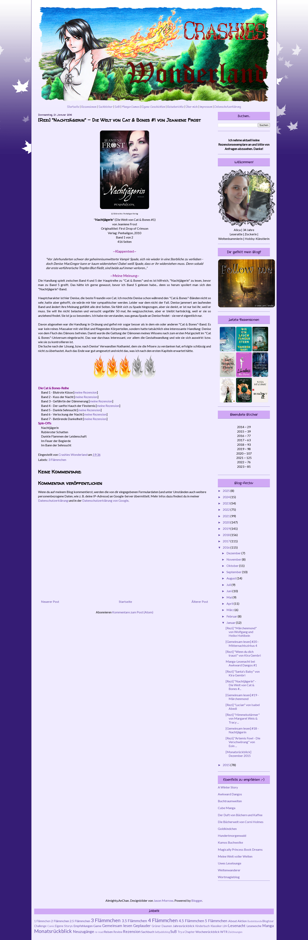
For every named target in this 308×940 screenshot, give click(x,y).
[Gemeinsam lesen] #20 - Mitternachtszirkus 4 (242, 643)
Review (117, 932)
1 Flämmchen (42, 921)
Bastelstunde (255, 921)
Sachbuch (147, 932)
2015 (226, 765)
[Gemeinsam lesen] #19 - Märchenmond (242, 697)
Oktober (232, 565)
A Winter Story (228, 787)
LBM (225, 926)
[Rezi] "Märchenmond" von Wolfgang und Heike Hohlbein (241, 631)
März (230, 610)
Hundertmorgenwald (232, 835)
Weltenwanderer (229, 870)
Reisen (108, 932)
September (234, 572)
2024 (226, 497)
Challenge (40, 926)
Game (97, 926)
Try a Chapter (186, 932)
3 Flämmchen (57, 459)
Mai (229, 597)
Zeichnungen (235, 932)
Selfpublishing (162, 932)
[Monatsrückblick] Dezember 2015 (238, 753)
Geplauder (142, 925)
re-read (99, 932)
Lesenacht (237, 925)
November (234, 559)
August (231, 578)
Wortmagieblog (229, 877)
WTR (223, 932)
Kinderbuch (202, 926)
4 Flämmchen (163, 920)
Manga (268, 925)
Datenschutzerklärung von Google (105, 500)
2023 (226, 503)
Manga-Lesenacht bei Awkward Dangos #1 (241, 663)
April (230, 603)
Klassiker (216, 926)
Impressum (206, 107)
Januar (231, 622)
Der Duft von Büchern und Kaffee (240, 815)
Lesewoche (254, 926)
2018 (226, 535)
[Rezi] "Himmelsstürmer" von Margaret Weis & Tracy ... (243, 718)
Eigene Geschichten (153, 107)
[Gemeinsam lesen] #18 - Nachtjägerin (242, 730)
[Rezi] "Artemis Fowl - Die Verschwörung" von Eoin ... (243, 741)
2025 (226, 490)
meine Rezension (85, 392)
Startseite (73, 107)
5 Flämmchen (216, 920)
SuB (117, 107)
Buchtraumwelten (230, 801)
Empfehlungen (83, 926)
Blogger (196, 900)
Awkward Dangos (230, 794)
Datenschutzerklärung (227, 107)
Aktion (242, 921)
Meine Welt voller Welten (235, 856)
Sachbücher (105, 107)
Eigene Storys (64, 926)
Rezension (131, 931)
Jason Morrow (163, 900)
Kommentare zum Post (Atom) (132, 612)
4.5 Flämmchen (191, 920)
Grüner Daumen (162, 926)
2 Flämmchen (60, 921)
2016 (226, 547)
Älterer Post (200, 601)
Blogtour (268, 921)
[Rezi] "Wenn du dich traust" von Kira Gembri (243, 653)
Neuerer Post (50, 601)
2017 (226, 541)
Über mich (192, 107)
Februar (232, 616)
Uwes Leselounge (229, 863)
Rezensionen (89, 107)
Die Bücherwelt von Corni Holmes (240, 822)
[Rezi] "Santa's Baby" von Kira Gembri (243, 673)
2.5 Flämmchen (80, 921)
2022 (226, 509)
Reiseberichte (175, 107)
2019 (226, 528)
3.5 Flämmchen (134, 920)
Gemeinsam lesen (117, 925)
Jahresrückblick (183, 926)
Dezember (233, 553)
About (232, 921)
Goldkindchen (227, 828)
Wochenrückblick (207, 932)
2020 (226, 522)
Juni (229, 591)
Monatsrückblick (53, 931)
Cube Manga (226, 808)
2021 (226, 516)
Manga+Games (130, 107)
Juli (229, 584)
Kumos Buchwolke (230, 842)
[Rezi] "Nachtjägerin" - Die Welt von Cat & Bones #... (241, 685)
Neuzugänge (83, 931)
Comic (50, 926)
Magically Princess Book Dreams (240, 849)
